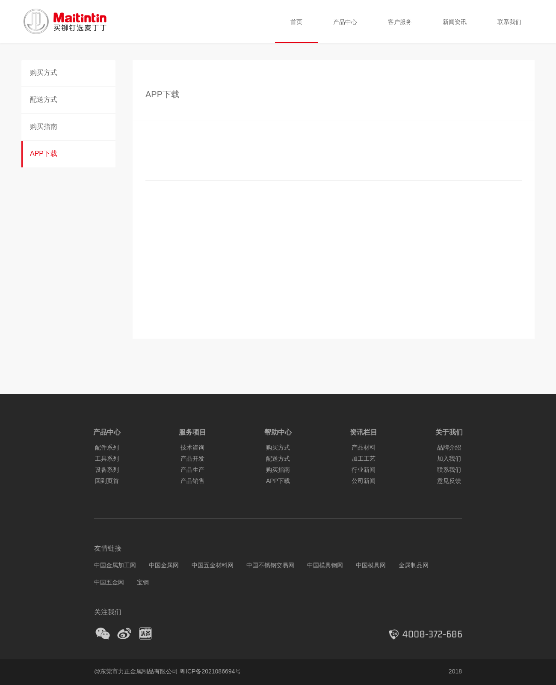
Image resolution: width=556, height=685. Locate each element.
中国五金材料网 (213, 565)
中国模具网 (371, 565)
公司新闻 (364, 480)
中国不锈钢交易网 (270, 565)
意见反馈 (449, 480)
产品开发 (192, 458)
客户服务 (400, 21)
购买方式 (43, 72)
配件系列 (107, 447)
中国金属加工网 (115, 565)
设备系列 (107, 469)
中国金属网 (164, 565)
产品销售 (192, 480)
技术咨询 (192, 447)
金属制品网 (414, 565)
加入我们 (449, 458)
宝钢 (143, 582)
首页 (296, 21)
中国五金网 (109, 582)
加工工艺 (364, 458)
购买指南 (43, 126)
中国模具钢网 (325, 565)
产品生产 (192, 469)
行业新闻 (364, 469)
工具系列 (107, 458)
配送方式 (43, 99)
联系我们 (509, 21)
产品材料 (364, 447)
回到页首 (107, 480)
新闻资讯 (455, 21)
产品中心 (345, 21)
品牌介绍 (449, 447)
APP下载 (43, 153)
